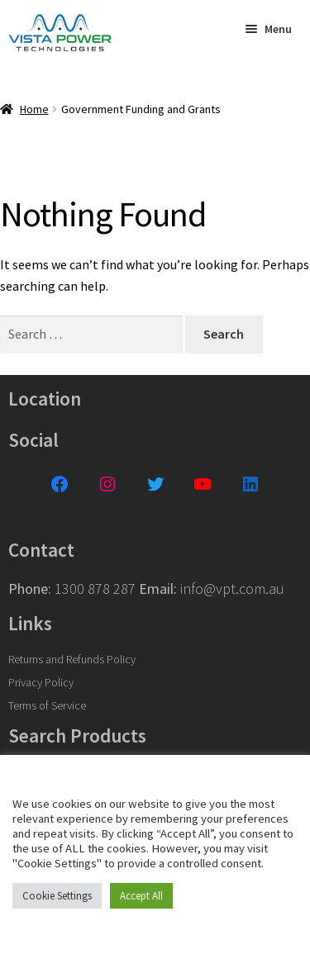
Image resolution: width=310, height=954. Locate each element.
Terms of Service (47, 705)
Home (34, 109)
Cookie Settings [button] (57, 896)
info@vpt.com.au (232, 588)
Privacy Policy (41, 682)
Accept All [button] (141, 896)
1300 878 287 (95, 588)
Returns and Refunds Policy (72, 659)
